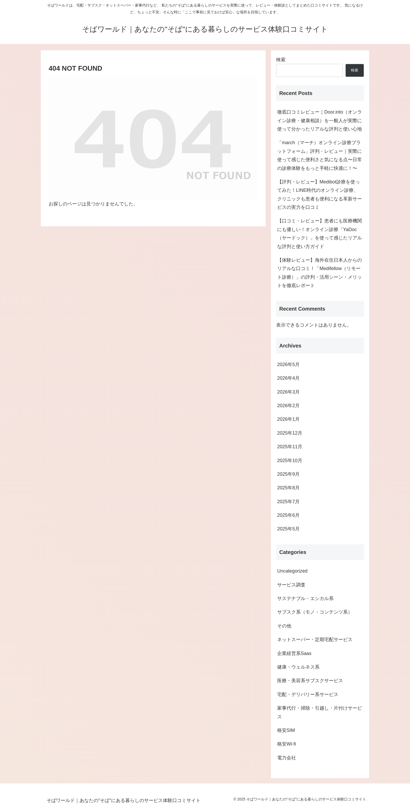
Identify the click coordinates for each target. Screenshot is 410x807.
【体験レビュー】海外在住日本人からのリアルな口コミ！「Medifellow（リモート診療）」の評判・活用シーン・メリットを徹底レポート (319, 272)
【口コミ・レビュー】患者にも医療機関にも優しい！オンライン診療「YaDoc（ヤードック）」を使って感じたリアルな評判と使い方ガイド (319, 233)
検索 (281, 59)
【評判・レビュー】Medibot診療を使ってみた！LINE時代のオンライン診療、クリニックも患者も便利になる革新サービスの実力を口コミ (319, 194)
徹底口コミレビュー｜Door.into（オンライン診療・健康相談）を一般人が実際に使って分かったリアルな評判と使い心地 (319, 120)
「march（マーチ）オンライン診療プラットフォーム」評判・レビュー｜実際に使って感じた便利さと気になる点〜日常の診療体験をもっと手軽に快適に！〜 (319, 155)
